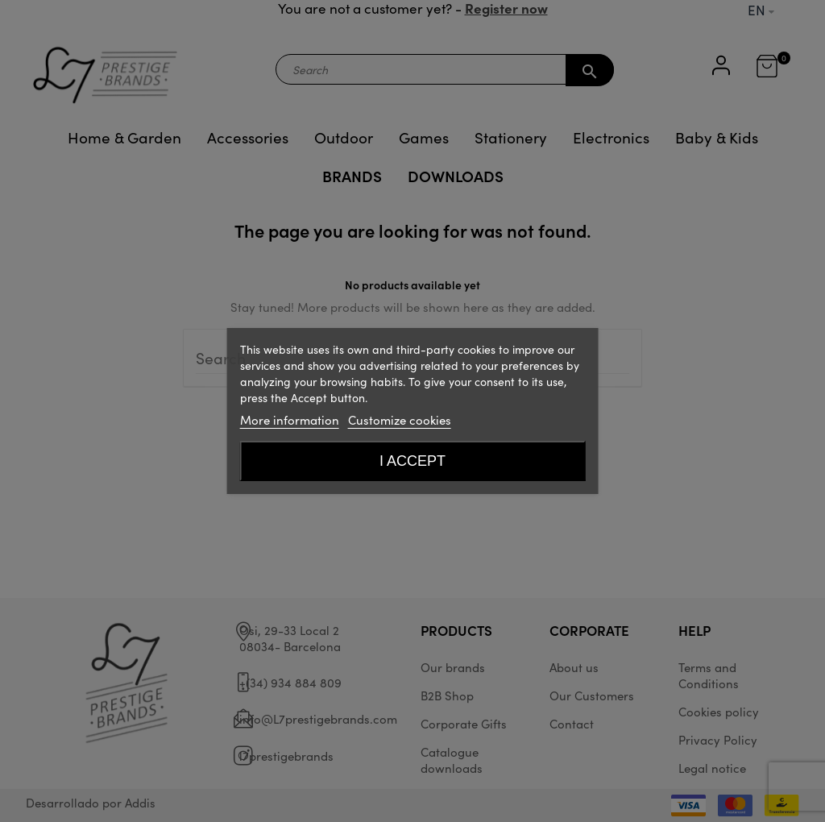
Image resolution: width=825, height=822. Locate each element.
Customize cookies (399, 419)
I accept (412, 461)
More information (289, 419)
